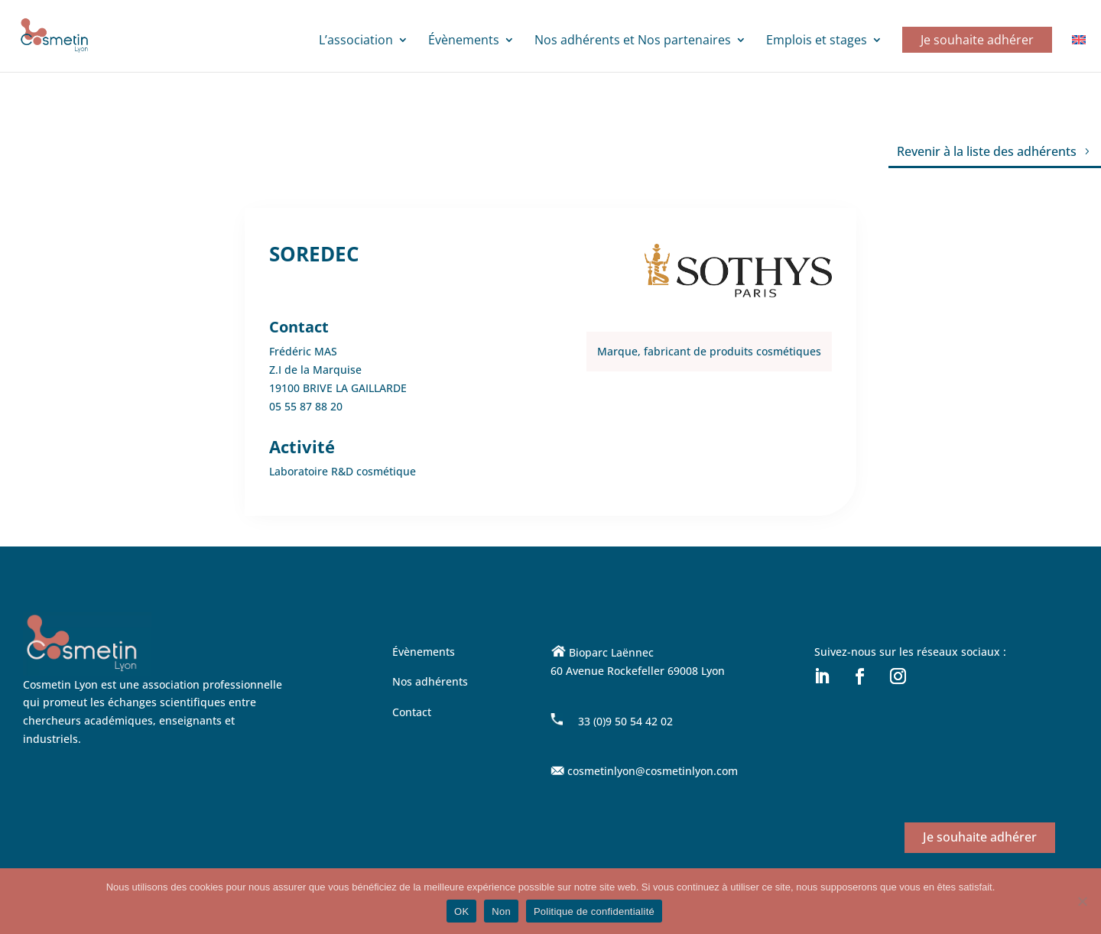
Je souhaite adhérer (977, 39)
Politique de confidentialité (594, 911)
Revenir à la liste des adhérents (987, 151)
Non (501, 911)
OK (461, 911)
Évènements (463, 41)
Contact (411, 712)
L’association (356, 41)
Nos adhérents (430, 681)
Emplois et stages (816, 41)
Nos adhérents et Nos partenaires (632, 41)
